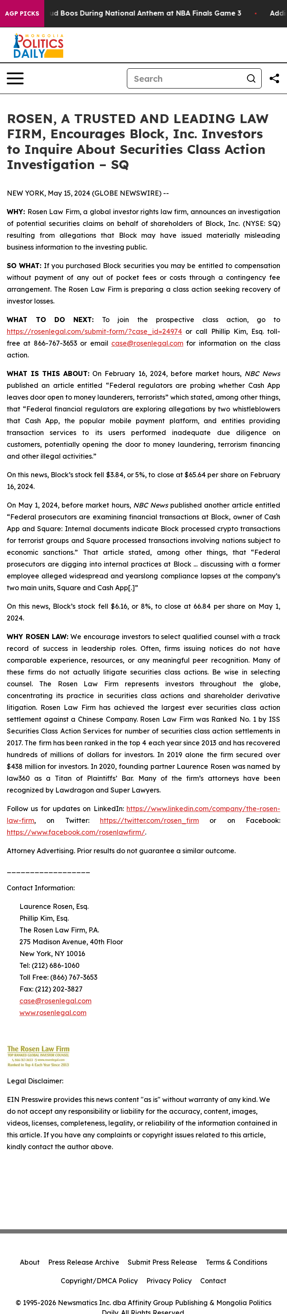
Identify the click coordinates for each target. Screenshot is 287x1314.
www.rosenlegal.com (52, 1012)
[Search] (184, 78)
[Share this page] (274, 78)
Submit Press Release (162, 1262)
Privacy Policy (169, 1280)
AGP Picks (22, 13)
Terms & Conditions (236, 1262)
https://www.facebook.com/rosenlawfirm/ (76, 832)
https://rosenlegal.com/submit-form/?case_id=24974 (94, 331)
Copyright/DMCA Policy (99, 1280)
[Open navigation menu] (15, 78)
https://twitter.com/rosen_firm (149, 820)
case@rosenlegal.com (147, 343)
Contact (213, 1280)
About (30, 1262)
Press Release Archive (83, 1262)
